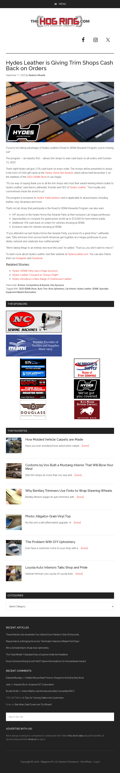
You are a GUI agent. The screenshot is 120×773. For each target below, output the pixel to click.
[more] (85, 445)
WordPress (86, 762)
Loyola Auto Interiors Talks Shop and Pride (56, 567)
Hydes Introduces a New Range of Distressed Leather (42, 278)
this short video (76, 735)
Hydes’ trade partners (48, 197)
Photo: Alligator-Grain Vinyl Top (48, 516)
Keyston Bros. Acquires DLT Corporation (34, 684)
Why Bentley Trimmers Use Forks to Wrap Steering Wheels (68, 491)
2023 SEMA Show (37, 176)
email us (32, 739)
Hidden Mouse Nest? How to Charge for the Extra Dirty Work (54, 678)
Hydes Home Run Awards (59, 172)
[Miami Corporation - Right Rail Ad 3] (34, 355)
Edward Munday (14, 678)
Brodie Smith (12, 691)
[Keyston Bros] (87, 418)
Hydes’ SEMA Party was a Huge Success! (35, 270)
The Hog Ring (60, 21)
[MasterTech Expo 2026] (33, 397)
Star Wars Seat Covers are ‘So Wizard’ (33, 704)
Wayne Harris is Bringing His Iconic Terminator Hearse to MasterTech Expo (42, 641)
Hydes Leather (78, 187)
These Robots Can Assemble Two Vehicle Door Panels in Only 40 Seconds (42, 634)
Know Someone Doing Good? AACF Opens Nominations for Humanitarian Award (46, 661)
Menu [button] (62, 3)
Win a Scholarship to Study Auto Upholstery (27, 648)
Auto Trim (43, 288)
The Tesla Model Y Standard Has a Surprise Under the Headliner (37, 654)
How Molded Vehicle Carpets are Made (54, 439)
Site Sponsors (57, 285)
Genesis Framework (69, 762)
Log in (96, 762)
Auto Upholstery (56, 288)
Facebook (37, 258)
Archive (21, 285)
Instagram (21, 258)
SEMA (95, 288)
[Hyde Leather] (87, 397)
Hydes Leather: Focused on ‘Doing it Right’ (35, 274)
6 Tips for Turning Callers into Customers (43, 698)
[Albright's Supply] (87, 377)
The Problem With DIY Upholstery (50, 542)
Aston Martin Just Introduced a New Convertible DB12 (48, 691)
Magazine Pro (48, 762)
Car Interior (70, 288)
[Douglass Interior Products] (33, 418)
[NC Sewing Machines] (34, 331)
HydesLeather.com (78, 254)
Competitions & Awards (37, 285)
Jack (8, 684)
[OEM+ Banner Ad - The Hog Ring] (33, 377)
